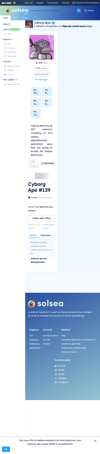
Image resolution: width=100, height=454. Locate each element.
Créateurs (34, 339)
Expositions (34, 348)
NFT (31, 335)
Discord (60, 366)
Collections (34, 344)
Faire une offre (42, 218)
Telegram (61, 378)
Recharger (47, 163)
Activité (46, 339)
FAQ (63, 335)
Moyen (60, 374)
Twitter (59, 370)
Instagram (61, 382)
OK (6, 449)
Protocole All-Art (69, 352)
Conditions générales (71, 344)
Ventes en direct (50, 335)
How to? (29, 2)
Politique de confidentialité (73, 348)
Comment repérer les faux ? (48, 226)
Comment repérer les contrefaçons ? (78, 339)
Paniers (46, 344)
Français (39, 3)
